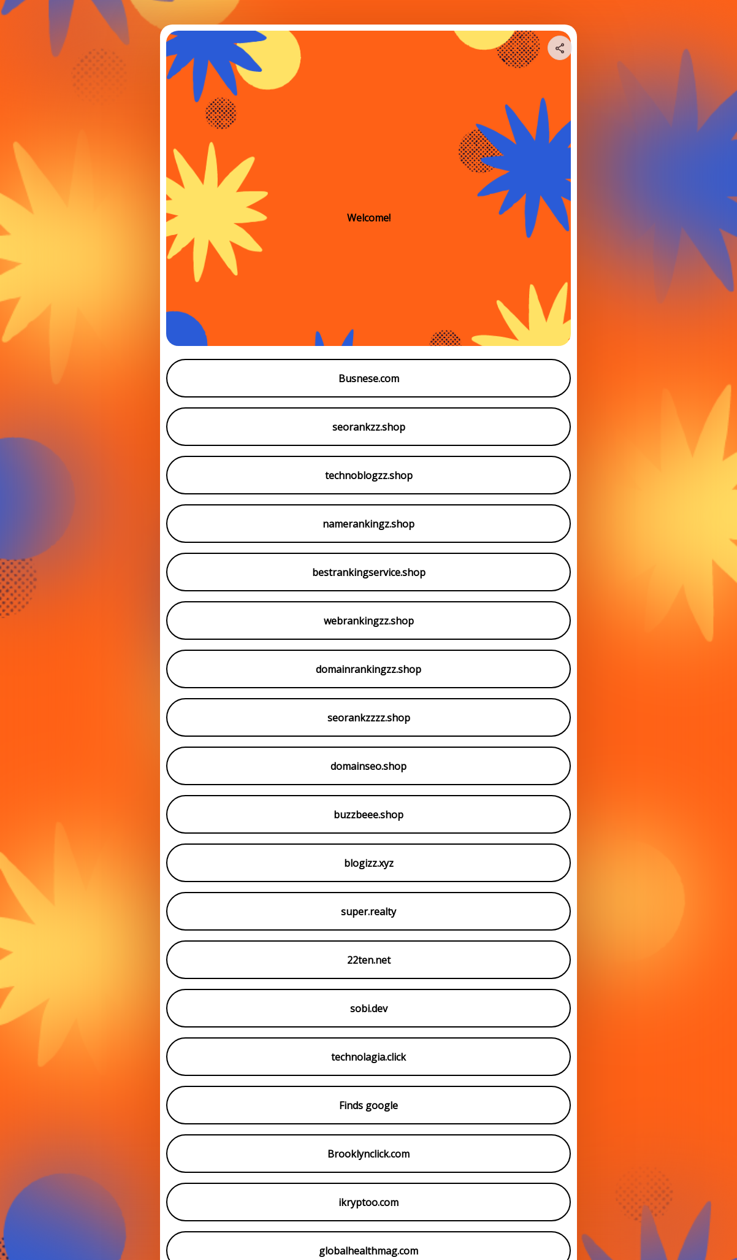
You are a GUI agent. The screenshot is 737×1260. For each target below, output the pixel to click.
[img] (560, 51)
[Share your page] (560, 48)
